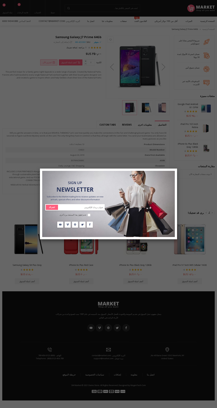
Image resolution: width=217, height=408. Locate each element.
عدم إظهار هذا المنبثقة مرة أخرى (73, 214)
